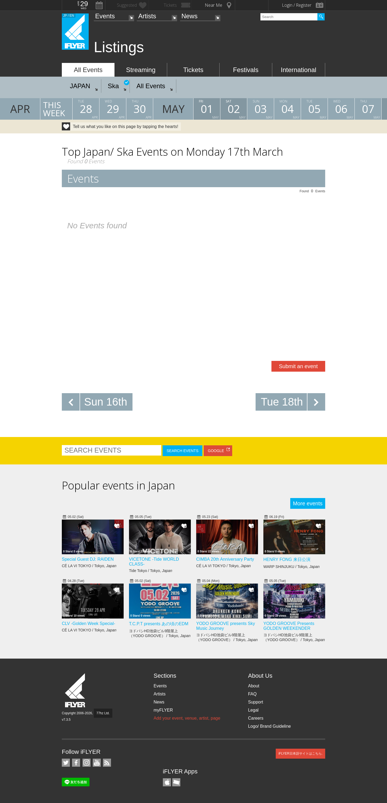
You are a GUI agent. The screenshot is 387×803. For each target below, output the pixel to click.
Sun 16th (105, 402)
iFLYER (75, 690)
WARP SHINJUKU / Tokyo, (291, 566)
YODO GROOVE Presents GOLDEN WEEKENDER (288, 626)
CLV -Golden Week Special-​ (88, 623)
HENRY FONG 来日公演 (286, 559)
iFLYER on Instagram (87, 763)
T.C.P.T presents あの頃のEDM (158, 623)
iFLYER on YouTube (97, 763)
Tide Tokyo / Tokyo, (150, 571)
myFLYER (163, 710)
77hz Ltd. (103, 713)
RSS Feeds (107, 763)
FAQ (252, 694)
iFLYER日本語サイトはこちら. (300, 753)
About (253, 686)
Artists (147, 16)
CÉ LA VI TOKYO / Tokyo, (89, 566)
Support (255, 702)
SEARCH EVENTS (182, 451)
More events (307, 503)
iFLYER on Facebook (76, 763)
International (298, 69)
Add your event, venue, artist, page (186, 718)
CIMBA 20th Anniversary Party (225, 559)
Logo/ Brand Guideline (269, 726)
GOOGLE (216, 451)
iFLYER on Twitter (66, 763)
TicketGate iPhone (176, 782)
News (189, 16)
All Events (88, 69)
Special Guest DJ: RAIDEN (88, 559)
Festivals (246, 69)
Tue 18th (282, 402)
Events (105, 16)
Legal (253, 710)
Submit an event (298, 366)
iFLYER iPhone (167, 782)
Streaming (140, 69)
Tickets (193, 69)
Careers (255, 718)
